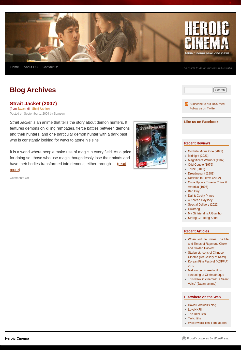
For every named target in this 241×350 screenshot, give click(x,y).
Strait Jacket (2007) (33, 103)
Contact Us (50, 67)
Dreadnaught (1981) (201, 173)
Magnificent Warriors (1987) (206, 160)
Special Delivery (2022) (203, 204)
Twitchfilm (194, 318)
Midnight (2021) (198, 156)
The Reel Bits (197, 314)
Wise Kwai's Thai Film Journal (207, 323)
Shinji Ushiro (40, 108)
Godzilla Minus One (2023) (205, 151)
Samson (59, 113)
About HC (31, 67)
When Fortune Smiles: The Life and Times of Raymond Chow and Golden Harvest (208, 244)
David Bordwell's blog (202, 305)
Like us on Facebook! (201, 122)
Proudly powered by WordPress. (208, 338)
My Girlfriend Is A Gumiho (205, 213)
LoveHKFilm (196, 309)
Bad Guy (194, 191)
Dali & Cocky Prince (201, 195)
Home (14, 67)
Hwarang (194, 209)
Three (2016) (196, 169)
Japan (21, 108)
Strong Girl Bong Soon (203, 218)
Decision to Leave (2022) (204, 178)
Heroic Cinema (17, 338)
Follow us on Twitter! (203, 108)
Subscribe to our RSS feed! (207, 104)
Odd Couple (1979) (200, 164)
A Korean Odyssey (200, 200)
